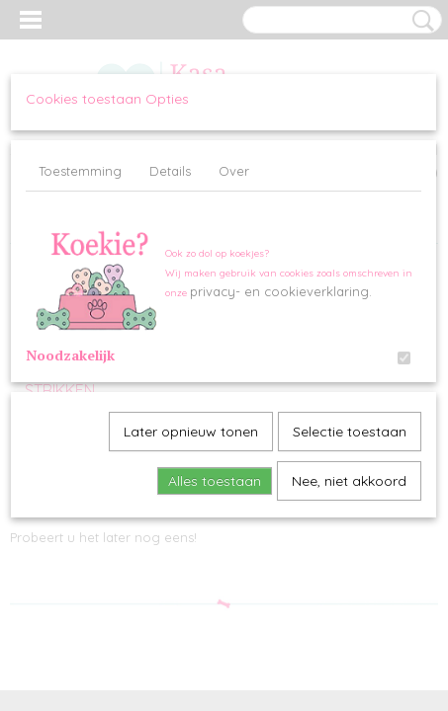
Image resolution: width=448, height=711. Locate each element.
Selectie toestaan (349, 431)
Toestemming (80, 171)
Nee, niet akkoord (349, 481)
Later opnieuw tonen (191, 431)
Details (170, 171)
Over (234, 171)
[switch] (404, 358)
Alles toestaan (214, 481)
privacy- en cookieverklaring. (281, 291)
